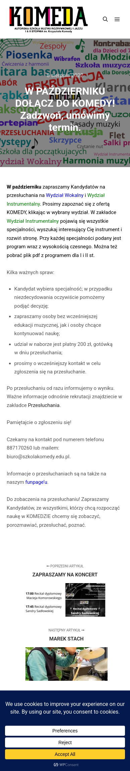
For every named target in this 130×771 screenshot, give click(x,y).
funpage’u (36, 482)
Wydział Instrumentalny (33, 221)
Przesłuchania (43, 405)
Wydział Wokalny (64, 195)
